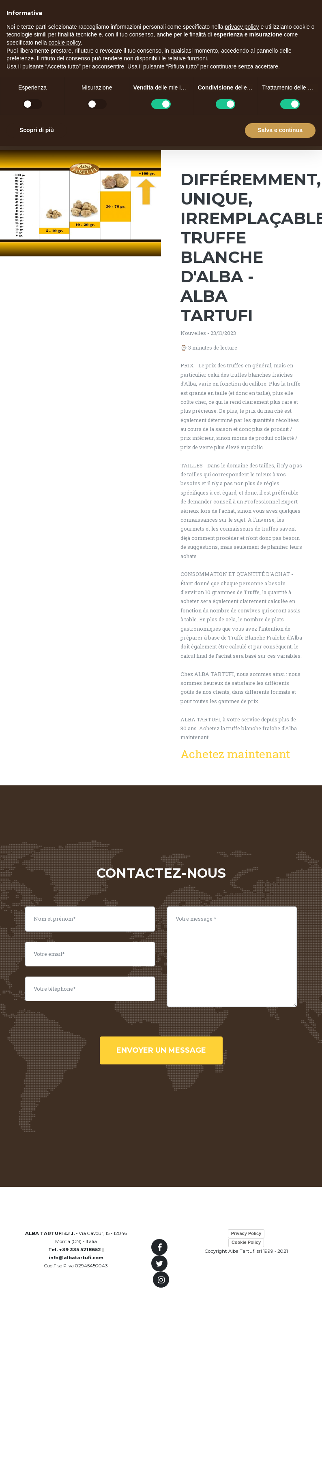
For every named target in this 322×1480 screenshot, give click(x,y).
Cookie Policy (246, 1242)
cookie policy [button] (65, 42)
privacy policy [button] (242, 26)
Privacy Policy (246, 1233)
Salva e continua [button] (280, 130)
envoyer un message (161, 1050)
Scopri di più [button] (36, 130)
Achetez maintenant (235, 753)
